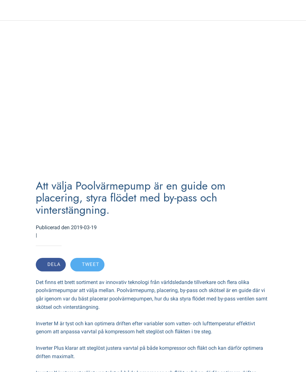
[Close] (10, 10)
